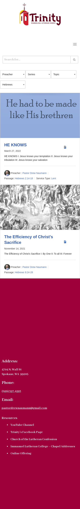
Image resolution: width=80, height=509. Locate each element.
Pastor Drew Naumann (34, 173)
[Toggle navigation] (75, 44)
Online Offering (21, 453)
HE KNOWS (15, 145)
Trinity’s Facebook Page (27, 432)
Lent (53, 178)
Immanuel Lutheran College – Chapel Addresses (43, 446)
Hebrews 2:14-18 (24, 178)
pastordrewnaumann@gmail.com (24, 408)
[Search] (37, 59)
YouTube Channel (22, 425)
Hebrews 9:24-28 (24, 272)
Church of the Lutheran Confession (34, 439)
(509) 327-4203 (11, 391)
